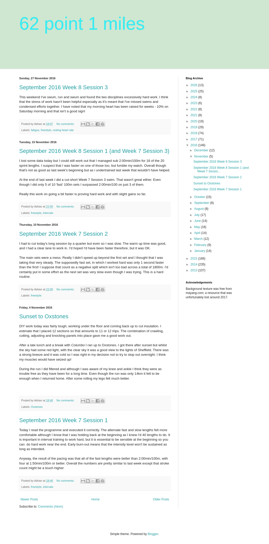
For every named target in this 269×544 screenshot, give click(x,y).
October (200, 197)
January (200, 251)
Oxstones (37, 406)
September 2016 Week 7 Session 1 (63, 420)
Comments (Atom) (50, 506)
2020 (194, 121)
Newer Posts (29, 499)
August (199, 209)
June (198, 221)
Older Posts (161, 499)
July (197, 215)
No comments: (65, 123)
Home (95, 499)
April (197, 233)
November (201, 156)
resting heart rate (63, 130)
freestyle (46, 130)
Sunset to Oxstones (43, 316)
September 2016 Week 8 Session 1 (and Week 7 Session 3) (94, 151)
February (200, 245)
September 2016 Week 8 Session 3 (63, 87)
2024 (194, 97)
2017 (194, 139)
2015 (194, 258)
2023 (194, 103)
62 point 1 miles (82, 24)
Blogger (153, 534)
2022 (194, 109)
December (201, 150)
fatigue (35, 130)
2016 (194, 145)
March (199, 239)
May (197, 227)
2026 (194, 85)
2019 (194, 127)
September (202, 203)
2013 (194, 270)
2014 (194, 264)
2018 (194, 133)
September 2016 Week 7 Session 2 (63, 234)
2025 (194, 91)
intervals (48, 212)
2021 (194, 115)
